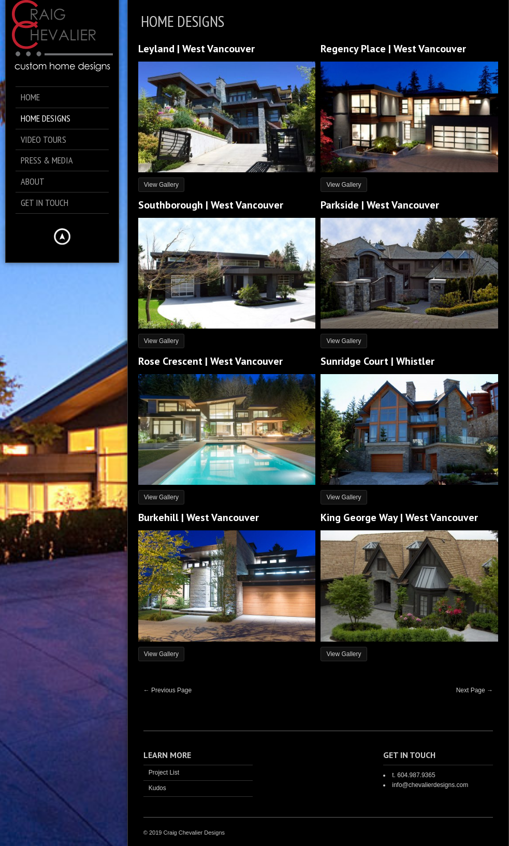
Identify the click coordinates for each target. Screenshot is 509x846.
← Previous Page (167, 690)
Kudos (157, 788)
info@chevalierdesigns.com (430, 785)
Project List (164, 772)
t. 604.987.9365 (413, 775)
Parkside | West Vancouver (380, 205)
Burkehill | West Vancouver (198, 517)
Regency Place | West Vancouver (393, 48)
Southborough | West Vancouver (210, 205)
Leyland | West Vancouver (196, 48)
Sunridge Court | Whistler (377, 361)
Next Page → (474, 690)
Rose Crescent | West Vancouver (210, 361)
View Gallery (161, 184)
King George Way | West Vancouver (399, 517)
